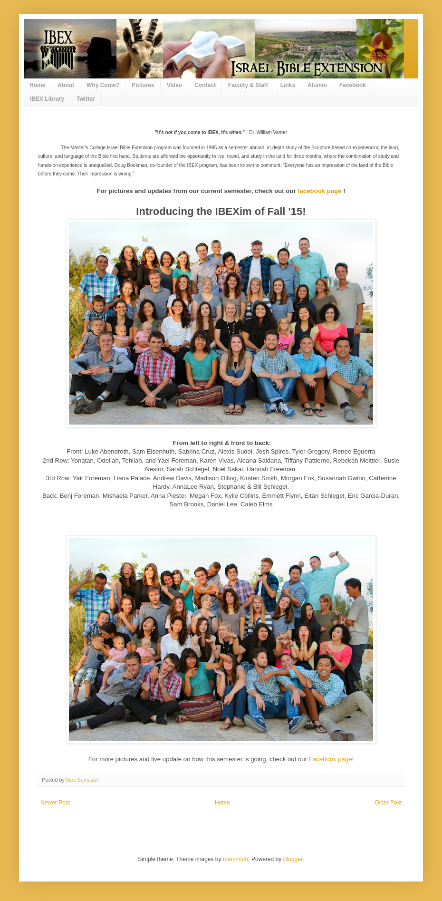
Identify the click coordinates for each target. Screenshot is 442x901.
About (66, 85)
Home (37, 85)
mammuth (235, 859)
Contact (205, 85)
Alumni (317, 85)
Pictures (143, 85)
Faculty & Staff (248, 85)
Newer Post (55, 802)
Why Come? (102, 85)
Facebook (352, 85)
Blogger (293, 859)
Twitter (86, 99)
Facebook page (330, 759)
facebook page (319, 190)
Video (174, 85)
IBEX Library (47, 99)
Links (287, 85)
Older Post (388, 802)
